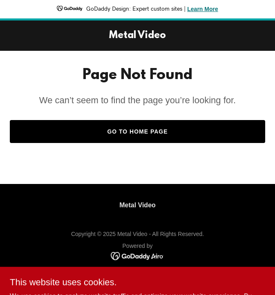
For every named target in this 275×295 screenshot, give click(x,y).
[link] (137, 35)
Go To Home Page (137, 131)
